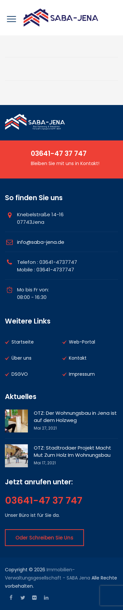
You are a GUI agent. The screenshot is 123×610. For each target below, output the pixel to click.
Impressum (82, 374)
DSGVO (19, 374)
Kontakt (78, 358)
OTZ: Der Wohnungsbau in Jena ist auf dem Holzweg (75, 417)
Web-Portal (82, 342)
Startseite (22, 342)
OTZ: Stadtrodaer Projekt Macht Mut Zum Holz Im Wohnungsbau (72, 451)
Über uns (21, 358)
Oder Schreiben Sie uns (44, 537)
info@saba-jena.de (40, 242)
